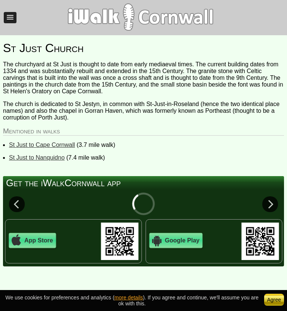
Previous (17, 203)
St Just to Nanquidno (37, 157)
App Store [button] (32, 241)
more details (128, 298)
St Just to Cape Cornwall (42, 145)
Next (270, 203)
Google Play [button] (175, 241)
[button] (10, 17)
